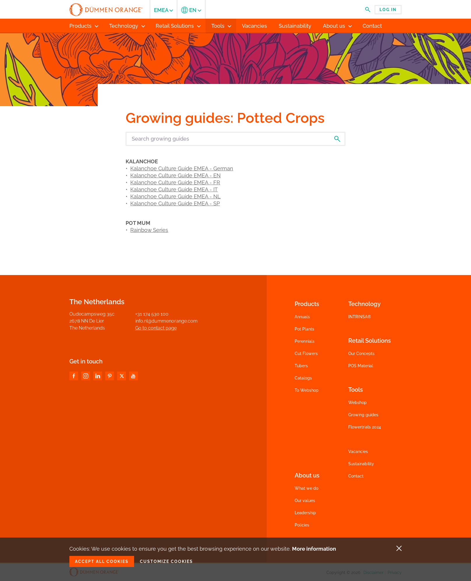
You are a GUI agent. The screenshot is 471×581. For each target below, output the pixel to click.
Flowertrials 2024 (364, 427)
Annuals (302, 316)
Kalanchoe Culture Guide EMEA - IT (174, 189)
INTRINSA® (359, 316)
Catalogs (303, 378)
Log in (388, 9)
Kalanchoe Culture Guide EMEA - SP (175, 203)
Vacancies (358, 451)
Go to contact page (156, 328)
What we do (306, 488)
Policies (302, 525)
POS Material (360, 365)
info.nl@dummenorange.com (166, 321)
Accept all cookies (102, 561)
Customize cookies (166, 561)
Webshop (357, 402)
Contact (355, 476)
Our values (305, 500)
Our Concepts (361, 353)
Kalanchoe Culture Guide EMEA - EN (175, 175)
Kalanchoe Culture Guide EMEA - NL (175, 196)
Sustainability (361, 463)
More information (314, 549)
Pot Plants (304, 329)
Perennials (304, 341)
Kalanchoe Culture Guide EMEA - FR (175, 182)
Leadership (305, 512)
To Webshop (307, 390)
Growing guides (363, 414)
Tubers (301, 365)
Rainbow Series (149, 230)
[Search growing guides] (235, 139)
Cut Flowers (306, 353)
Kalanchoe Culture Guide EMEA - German (181, 168)
